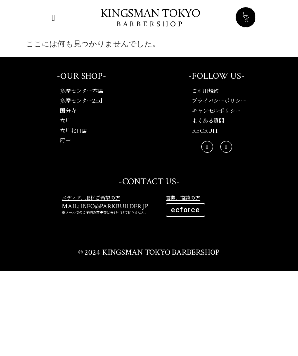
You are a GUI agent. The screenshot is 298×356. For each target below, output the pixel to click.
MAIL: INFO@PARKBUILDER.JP (105, 206)
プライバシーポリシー (219, 100)
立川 (65, 120)
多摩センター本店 (81, 90)
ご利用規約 (205, 90)
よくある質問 (208, 120)
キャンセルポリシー (216, 110)
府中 (65, 140)
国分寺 (68, 110)
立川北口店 (73, 130)
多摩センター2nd (81, 100)
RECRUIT (205, 130)
